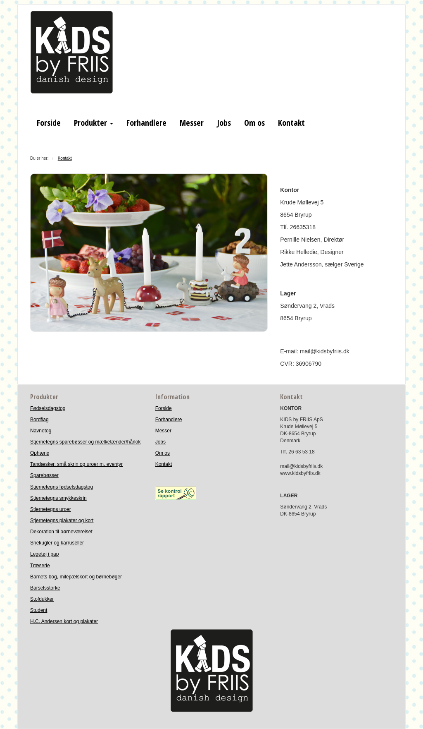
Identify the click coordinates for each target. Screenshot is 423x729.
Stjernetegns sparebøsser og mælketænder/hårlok (85, 442)
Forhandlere (146, 122)
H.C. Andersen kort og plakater (64, 621)
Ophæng (40, 453)
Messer (192, 122)
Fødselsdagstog (47, 408)
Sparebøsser (44, 475)
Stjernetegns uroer (50, 509)
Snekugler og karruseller (57, 543)
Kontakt (291, 122)
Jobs (224, 122)
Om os (254, 122)
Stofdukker (42, 599)
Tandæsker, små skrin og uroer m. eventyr (76, 464)
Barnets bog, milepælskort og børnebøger (76, 577)
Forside (49, 122)
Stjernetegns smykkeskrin (58, 498)
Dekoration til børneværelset (61, 532)
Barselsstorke (45, 588)
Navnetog (40, 431)
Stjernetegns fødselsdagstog (61, 487)
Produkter (93, 122)
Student (38, 610)
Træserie (40, 565)
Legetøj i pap (44, 554)
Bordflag (39, 419)
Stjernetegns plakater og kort (61, 520)
